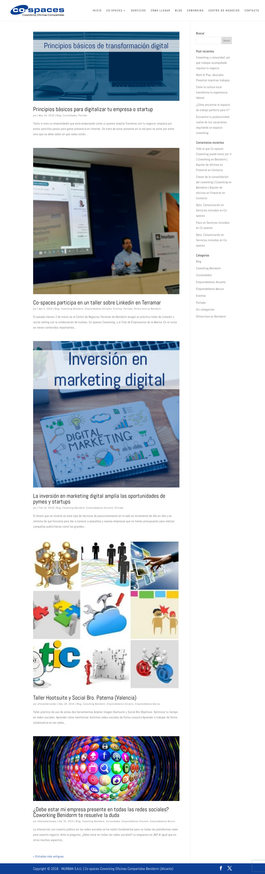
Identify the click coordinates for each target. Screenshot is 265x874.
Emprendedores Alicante (98, 308)
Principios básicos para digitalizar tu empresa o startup (93, 109)
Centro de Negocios (224, 10)
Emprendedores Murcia (147, 703)
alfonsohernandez (47, 703)
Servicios (138, 10)
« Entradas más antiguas (48, 856)
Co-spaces (114, 10)
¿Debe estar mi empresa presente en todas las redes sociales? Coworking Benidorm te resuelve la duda (101, 812)
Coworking (195, 10)
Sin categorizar (205, 309)
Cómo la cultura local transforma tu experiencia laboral (211, 92)
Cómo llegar (160, 10)
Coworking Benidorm (72, 308)
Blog (178, 10)
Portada (82, 115)
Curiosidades (70, 115)
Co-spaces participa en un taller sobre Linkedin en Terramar (97, 302)
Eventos (117, 308)
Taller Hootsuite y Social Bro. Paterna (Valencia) (84, 697)
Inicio (97, 10)
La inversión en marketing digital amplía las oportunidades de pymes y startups (99, 498)
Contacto (252, 10)
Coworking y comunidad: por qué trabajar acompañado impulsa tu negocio (213, 62)
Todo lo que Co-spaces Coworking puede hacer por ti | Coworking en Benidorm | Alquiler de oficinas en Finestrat (214, 159)
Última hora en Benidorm (147, 308)
